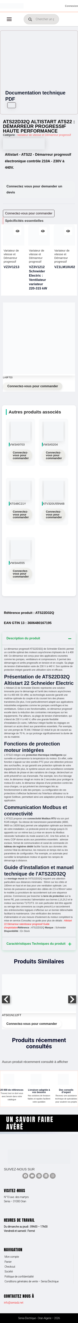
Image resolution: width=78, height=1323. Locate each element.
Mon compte (12, 1256)
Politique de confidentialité (19, 1276)
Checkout (10, 1266)
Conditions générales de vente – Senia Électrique (32, 1281)
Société (9, 1271)
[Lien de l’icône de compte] (71, 6)
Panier (8, 1261)
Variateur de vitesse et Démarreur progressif (44, 134)
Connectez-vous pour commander (32, 386)
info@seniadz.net (13, 1302)
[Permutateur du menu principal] (9, 19)
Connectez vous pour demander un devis (34, 189)
